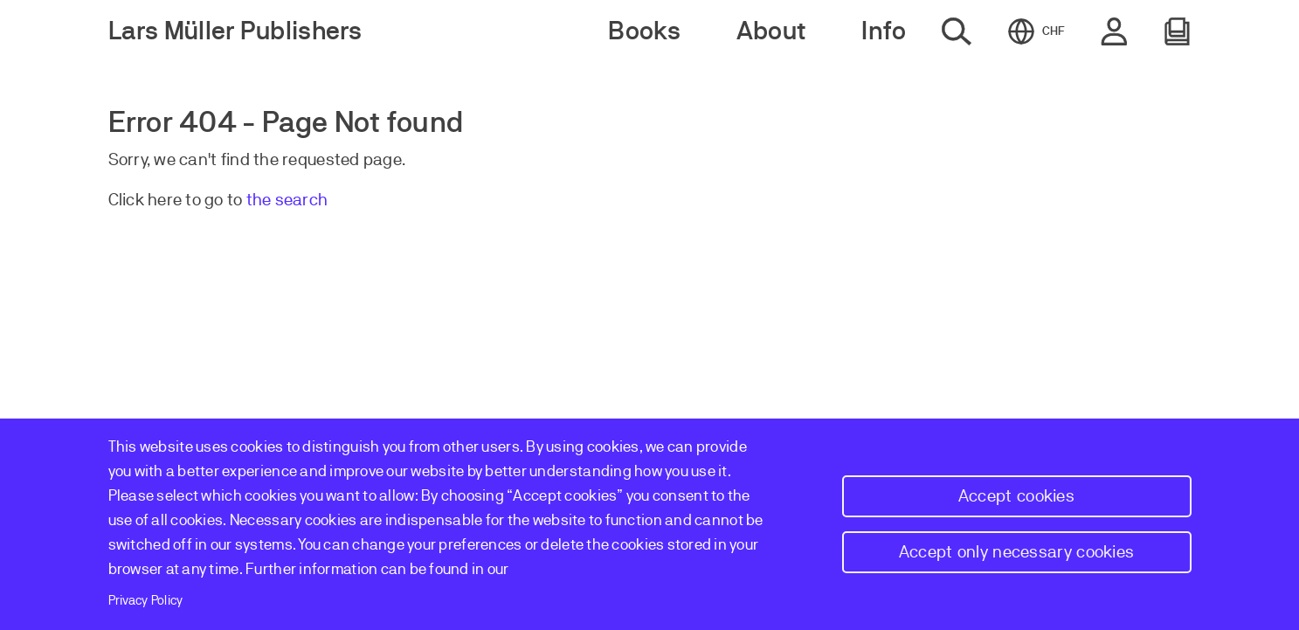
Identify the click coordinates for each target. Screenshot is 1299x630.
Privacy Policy (145, 600)
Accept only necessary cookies (1017, 552)
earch (306, 200)
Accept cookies (1016, 496)
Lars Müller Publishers (235, 31)
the (260, 200)
